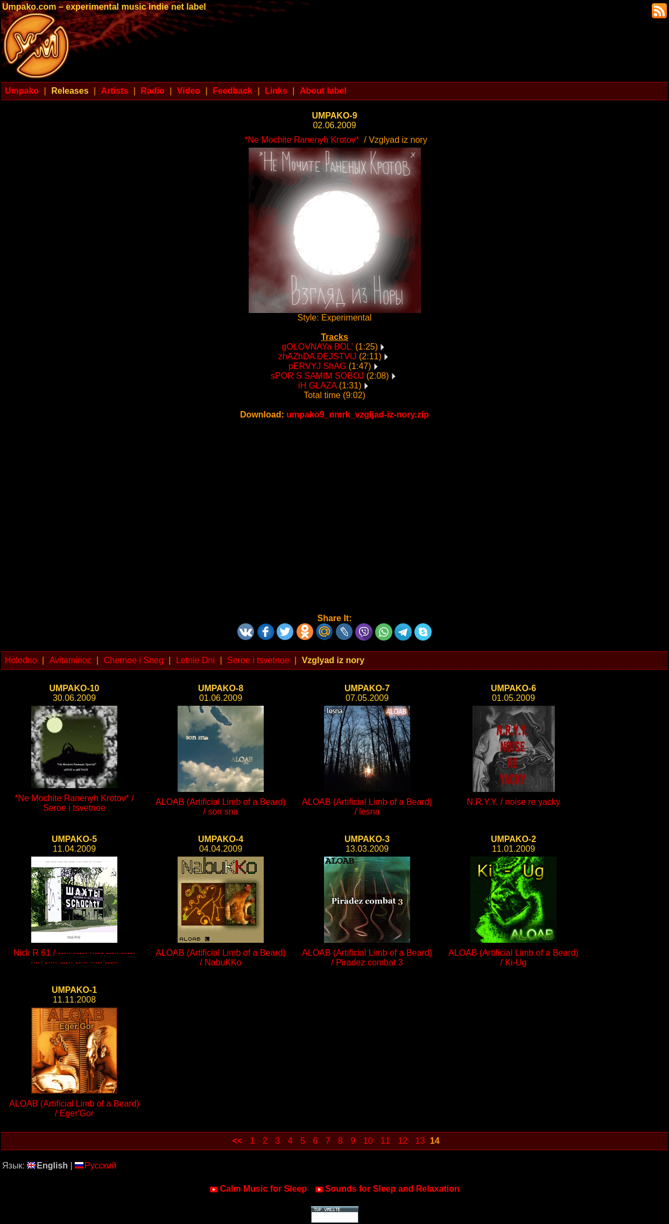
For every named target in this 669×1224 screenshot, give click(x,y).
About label (323, 90)
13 (420, 1140)
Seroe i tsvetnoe (258, 660)
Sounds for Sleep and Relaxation (387, 1189)
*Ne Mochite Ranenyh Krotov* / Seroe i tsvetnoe (74, 803)
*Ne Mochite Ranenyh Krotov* (301, 139)
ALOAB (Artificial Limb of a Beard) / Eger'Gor (74, 1108)
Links (276, 90)
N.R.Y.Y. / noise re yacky (513, 801)
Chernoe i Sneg (134, 660)
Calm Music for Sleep (258, 1189)
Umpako (22, 90)
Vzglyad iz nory (333, 660)
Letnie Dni (195, 660)
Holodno (21, 660)
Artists (115, 90)
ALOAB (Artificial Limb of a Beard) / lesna (367, 806)
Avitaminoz (70, 660)
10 (368, 1140)
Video (188, 90)
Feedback (232, 90)
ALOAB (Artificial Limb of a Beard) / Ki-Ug (513, 957)
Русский (95, 1165)
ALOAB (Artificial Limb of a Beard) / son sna (221, 806)
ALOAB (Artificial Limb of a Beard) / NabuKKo (221, 957)
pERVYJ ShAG (317, 366)
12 (402, 1140)
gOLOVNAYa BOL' (317, 346)
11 (385, 1140)
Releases (69, 90)
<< (237, 1140)
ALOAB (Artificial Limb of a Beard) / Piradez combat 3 (367, 957)
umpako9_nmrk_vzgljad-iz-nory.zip (357, 414)
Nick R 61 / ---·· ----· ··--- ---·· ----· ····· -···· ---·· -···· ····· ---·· (74, 957)
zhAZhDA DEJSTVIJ (317, 356)
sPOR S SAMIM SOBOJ (317, 375)
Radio (152, 90)
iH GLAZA (317, 385)
